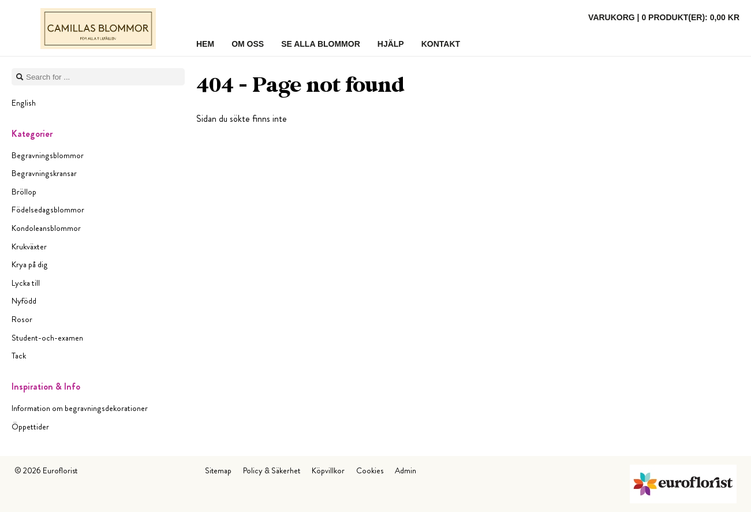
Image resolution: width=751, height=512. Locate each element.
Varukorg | (663, 17)
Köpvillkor (328, 470)
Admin (405, 470)
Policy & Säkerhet (271, 470)
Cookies (369, 470)
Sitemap (218, 470)
